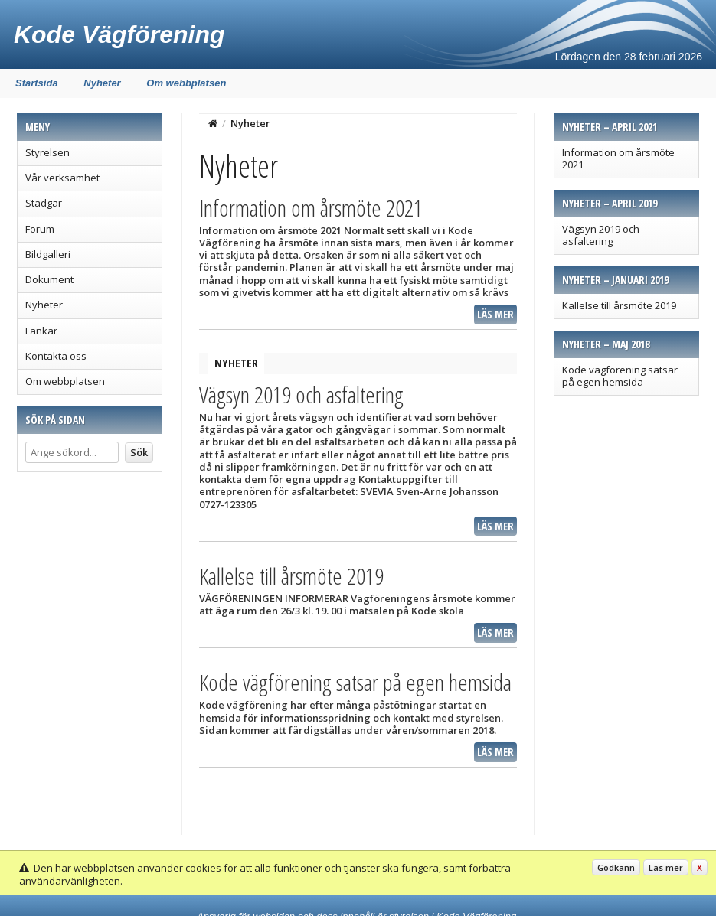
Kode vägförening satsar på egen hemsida (620, 376)
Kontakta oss (56, 356)
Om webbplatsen (186, 83)
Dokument (49, 279)
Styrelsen (47, 152)
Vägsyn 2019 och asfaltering (600, 235)
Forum (39, 229)
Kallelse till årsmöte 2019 (619, 305)
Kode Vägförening (119, 34)
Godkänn (616, 867)
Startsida (36, 83)
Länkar (41, 330)
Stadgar (43, 203)
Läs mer (495, 314)
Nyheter (101, 83)
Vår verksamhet (62, 177)
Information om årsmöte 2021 (618, 158)
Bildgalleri (47, 254)
